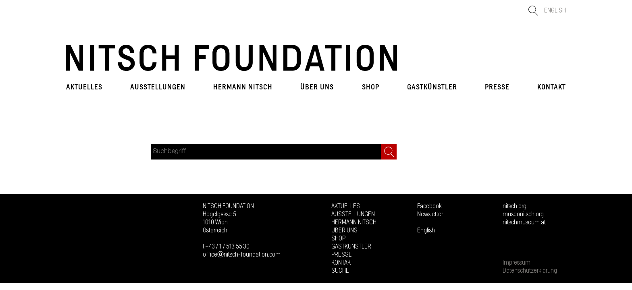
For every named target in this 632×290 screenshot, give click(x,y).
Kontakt (551, 87)
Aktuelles (84, 87)
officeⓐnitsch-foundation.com (242, 254)
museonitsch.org (523, 214)
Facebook (429, 206)
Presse (497, 87)
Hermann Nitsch (242, 87)
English (555, 10)
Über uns (317, 87)
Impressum (516, 262)
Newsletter (430, 214)
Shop (370, 87)
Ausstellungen (157, 87)
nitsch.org (514, 206)
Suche (340, 270)
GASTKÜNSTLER (432, 87)
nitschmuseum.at (524, 222)
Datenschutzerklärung (530, 270)
